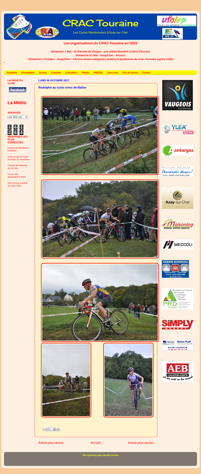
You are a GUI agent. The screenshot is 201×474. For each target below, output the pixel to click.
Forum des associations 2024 (17, 175)
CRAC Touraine (100, 22)
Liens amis (112, 72)
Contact (146, 72)
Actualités (12, 72)
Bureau (43, 72)
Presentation (28, 72)
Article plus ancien (141, 443)
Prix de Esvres (130, 72)
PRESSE (98, 72)
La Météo (17, 102)
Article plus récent (51, 443)
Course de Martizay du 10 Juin (17, 166)
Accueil (96, 443)
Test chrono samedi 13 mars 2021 (17, 184)
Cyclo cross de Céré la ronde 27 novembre (19, 158)
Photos (85, 72)
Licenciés (56, 72)
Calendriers (71, 72)
